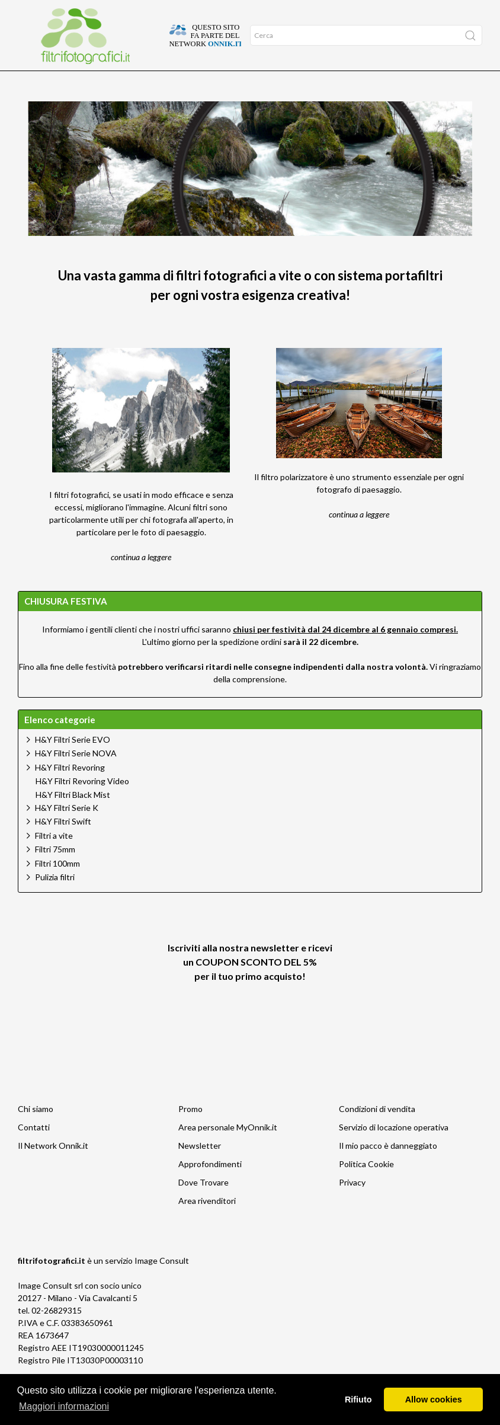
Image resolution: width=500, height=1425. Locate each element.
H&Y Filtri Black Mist (73, 818)
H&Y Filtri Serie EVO (72, 763)
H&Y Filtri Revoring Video (82, 804)
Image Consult (161, 1284)
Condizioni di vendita (377, 1132)
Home (28, 83)
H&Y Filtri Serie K (66, 831)
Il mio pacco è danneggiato (388, 1169)
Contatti (34, 1150)
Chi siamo (35, 1132)
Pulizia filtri (55, 900)
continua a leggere (141, 580)
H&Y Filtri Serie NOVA (76, 776)
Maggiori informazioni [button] (64, 1406)
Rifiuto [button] (358, 1399)
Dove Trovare (203, 1205)
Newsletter (199, 1169)
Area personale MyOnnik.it (227, 1150)
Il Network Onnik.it (53, 1169)
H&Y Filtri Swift (63, 844)
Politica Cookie (366, 1187)
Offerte (114, 83)
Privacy (352, 1205)
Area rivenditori (207, 1224)
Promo (190, 1132)
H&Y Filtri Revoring (70, 790)
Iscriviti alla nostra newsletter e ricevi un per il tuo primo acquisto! (250, 985)
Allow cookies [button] (433, 1399)
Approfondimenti (69, 83)
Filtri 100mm (57, 886)
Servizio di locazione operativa (393, 1150)
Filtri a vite (54, 859)
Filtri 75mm (55, 872)
